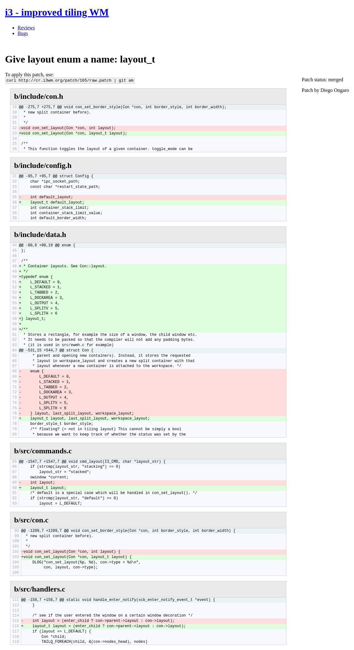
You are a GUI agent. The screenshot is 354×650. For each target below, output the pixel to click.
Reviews (26, 27)
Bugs (23, 33)
